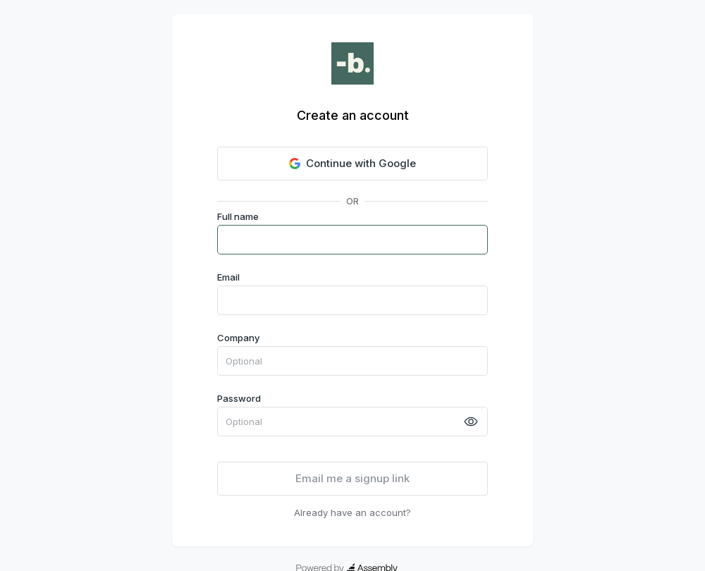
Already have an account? (352, 512)
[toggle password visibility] (471, 422)
